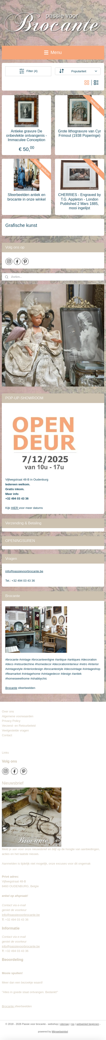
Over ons (8, 711)
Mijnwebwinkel (60, 1031)
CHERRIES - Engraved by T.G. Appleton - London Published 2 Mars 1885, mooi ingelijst (79, 201)
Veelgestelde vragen (15, 730)
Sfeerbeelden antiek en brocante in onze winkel (26, 197)
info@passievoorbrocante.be (24, 571)
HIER (15, 508)
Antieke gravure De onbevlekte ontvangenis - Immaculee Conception (26, 135)
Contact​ (9, 735)
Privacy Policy (11, 721)
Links (5, 752)
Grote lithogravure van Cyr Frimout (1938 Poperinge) (79, 133)
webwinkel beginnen (87, 1024)
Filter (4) (28, 71)
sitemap (64, 1024)
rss (72, 1024)
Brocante (11, 688)
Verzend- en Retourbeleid (18, 725)
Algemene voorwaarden (17, 716)
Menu (53, 52)
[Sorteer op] (78, 71)
